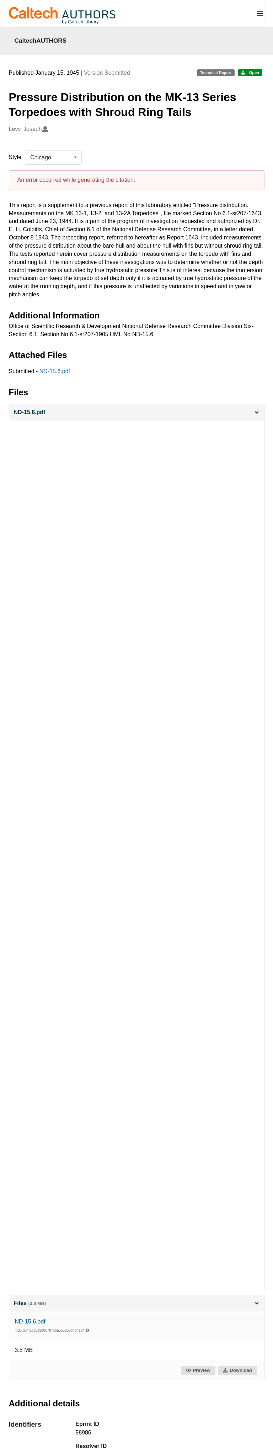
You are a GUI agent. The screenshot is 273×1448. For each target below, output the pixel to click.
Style (15, 157)
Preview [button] (198, 1370)
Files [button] (136, 1303)
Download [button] (237, 1370)
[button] (136, 412)
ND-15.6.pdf (54, 371)
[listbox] (53, 157)
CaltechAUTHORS (41, 40)
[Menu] (260, 13)
